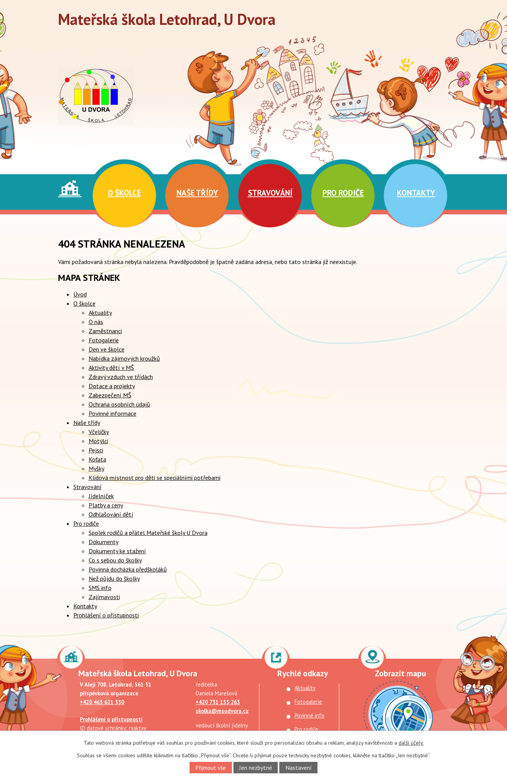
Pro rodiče (343, 193)
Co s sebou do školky (115, 560)
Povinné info (309, 715)
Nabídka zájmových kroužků (124, 358)
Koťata (97, 459)
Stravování (270, 193)
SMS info (100, 587)
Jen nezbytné (255, 767)
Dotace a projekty (112, 386)
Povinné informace (112, 413)
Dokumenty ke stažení (117, 551)
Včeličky (99, 432)
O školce (124, 193)
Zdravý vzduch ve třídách (121, 377)
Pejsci (96, 450)
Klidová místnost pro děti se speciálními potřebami (154, 477)
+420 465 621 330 (102, 702)
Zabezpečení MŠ (110, 395)
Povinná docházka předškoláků (128, 569)
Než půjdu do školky (114, 578)
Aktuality (100, 312)
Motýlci (98, 441)
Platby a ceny (106, 505)
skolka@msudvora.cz (222, 710)
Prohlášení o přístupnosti (106, 615)
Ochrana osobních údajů (119, 404)
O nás (96, 322)
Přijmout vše (210, 767)
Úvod (70, 188)
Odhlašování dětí (111, 514)
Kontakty (416, 193)
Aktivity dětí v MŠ (111, 367)
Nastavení (298, 767)
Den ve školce (107, 349)
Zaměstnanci (105, 331)
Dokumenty (103, 542)
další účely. (411, 742)
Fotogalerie (104, 340)
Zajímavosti (104, 597)
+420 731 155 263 (218, 702)
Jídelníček (101, 496)
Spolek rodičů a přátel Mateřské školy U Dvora (148, 532)
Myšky (96, 468)
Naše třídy (197, 193)
